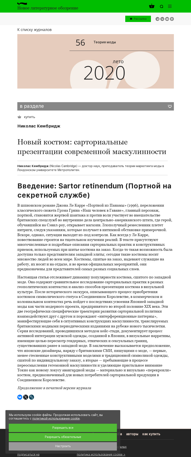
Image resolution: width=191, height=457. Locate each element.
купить (26, 117)
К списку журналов (34, 29)
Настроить (63, 446)
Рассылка (140, 18)
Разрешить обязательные (63, 437)
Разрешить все (62, 427)
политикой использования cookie (56, 418)
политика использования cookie (100, 454)
